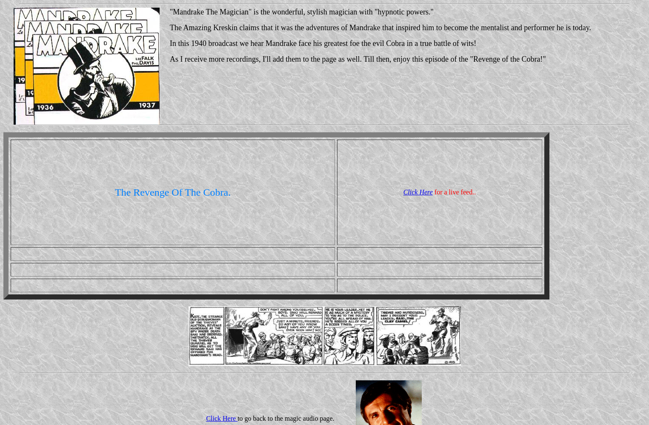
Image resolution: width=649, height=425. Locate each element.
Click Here (418, 192)
